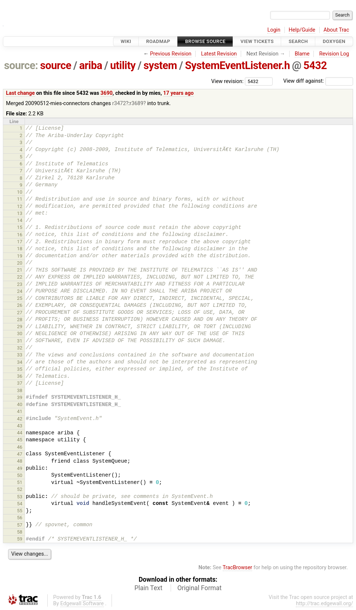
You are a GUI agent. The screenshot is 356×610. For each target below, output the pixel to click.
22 (19, 277)
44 (19, 432)
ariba (90, 65)
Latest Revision (219, 54)
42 (19, 418)
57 (19, 525)
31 (19, 341)
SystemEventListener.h (237, 65)
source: (21, 65)
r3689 (136, 103)
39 (19, 397)
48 (19, 461)
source (55, 65)
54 (19, 503)
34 (19, 362)
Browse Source (205, 41)
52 (19, 489)
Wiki (126, 41)
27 (19, 312)
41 (19, 411)
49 (19, 468)
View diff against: (318, 81)
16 (19, 234)
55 (19, 510)
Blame (302, 54)
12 (19, 206)
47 (19, 454)
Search (298, 41)
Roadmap (158, 41)
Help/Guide (302, 30)
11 (19, 199)
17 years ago (178, 93)
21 (19, 270)
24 (19, 291)
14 (19, 220)
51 (19, 482)
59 (19, 539)
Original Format (199, 588)
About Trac (336, 30)
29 (19, 326)
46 (19, 447)
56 (19, 517)
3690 (107, 93)
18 (19, 248)
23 (19, 284)
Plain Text (148, 588)
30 (19, 333)
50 (19, 475)
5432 (315, 65)
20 (19, 263)
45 (19, 439)
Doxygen (334, 41)
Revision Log (334, 54)
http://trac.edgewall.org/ (324, 603)
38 (19, 390)
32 (19, 348)
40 (19, 404)
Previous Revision (171, 54)
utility (122, 65)
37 (19, 383)
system (160, 65)
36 (19, 376)
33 (19, 355)
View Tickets (256, 41)
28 (19, 319)
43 (19, 425)
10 (19, 192)
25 (19, 298)
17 (19, 241)
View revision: (227, 81)
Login (273, 30)
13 (19, 213)
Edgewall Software (82, 603)
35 (19, 369)
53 (19, 496)
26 (19, 305)
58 (19, 532)
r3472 (119, 103)
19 (19, 256)
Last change (20, 93)
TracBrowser (238, 567)
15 (19, 227)
